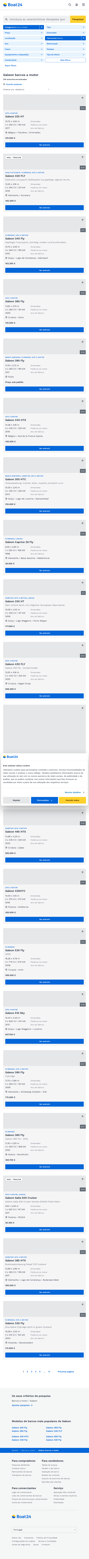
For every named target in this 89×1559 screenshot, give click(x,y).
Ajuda (35, 1544)
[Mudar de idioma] (44, 1530)
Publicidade (59, 1499)
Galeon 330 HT (14, 601)
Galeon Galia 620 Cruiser (21, 1197)
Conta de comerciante (22, 1502)
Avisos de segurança (21, 1544)
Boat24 (15, 1450)
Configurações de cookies (23, 1541)
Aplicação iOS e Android (64, 1492)
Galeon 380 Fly (14, 301)
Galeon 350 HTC (15, 479)
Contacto (46, 1544)
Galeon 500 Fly (54, 1436)
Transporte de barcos (21, 1475)
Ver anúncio (44, 145)
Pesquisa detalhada (21, 1465)
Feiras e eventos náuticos (65, 1496)
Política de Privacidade (46, 1538)
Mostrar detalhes (73, 792)
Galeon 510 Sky (15, 1012)
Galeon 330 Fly (14, 1323)
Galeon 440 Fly (20, 1440)
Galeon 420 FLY (15, 175)
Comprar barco (19, 1468)
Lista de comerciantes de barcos (27, 1496)
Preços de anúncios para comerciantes (29, 1499)
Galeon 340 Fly (14, 238)
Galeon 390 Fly (14, 360)
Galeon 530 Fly (14, 950)
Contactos (28, 1538)
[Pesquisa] (70, 4)
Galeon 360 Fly (14, 1135)
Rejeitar (16, 800)
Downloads (58, 1502)
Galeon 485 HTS (15, 831)
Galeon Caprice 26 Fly (19, 542)
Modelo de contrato (51, 1475)
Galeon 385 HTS (15, 1260)
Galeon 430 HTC (20, 1436)
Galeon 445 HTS (15, 420)
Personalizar (44, 800)
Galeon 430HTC (15, 890)
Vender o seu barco (50, 1468)
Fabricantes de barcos (22, 1472)
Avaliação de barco (50, 1472)
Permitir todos (72, 800)
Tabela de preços (49, 1465)
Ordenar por (8, 89)
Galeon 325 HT (14, 116)
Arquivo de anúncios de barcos (56, 1478)
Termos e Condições (47, 1541)
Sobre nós (16, 1538)
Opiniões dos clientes (51, 1482)
